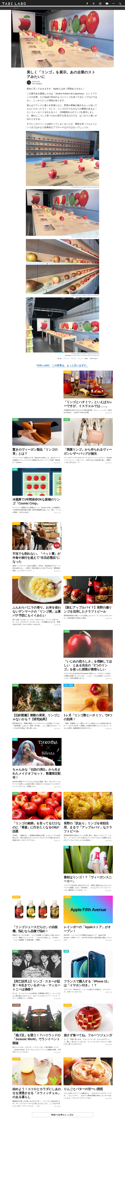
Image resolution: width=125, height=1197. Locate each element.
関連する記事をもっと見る (62, 1116)
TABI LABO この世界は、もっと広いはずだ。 (62, 366)
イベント (66, 359)
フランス (73, 359)
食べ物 (59, 359)
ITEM (15, 470)
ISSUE (15, 420)
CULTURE (16, 1006)
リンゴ (80, 359)
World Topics (93, 359)
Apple (86, 359)
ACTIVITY (68, 373)
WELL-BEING (69, 686)
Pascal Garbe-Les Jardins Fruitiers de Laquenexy (85, 356)
